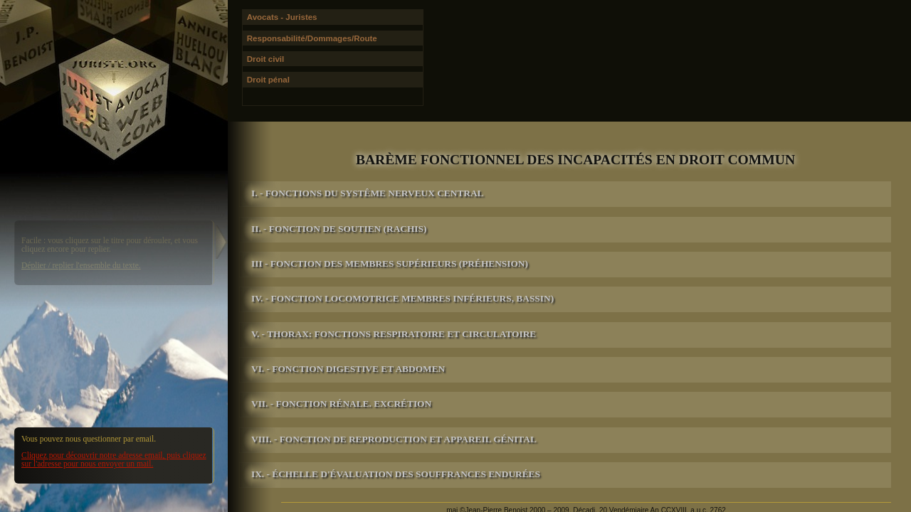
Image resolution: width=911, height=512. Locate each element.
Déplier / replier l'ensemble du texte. (81, 265)
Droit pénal (268, 79)
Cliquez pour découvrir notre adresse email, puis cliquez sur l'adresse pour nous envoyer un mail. (113, 459)
